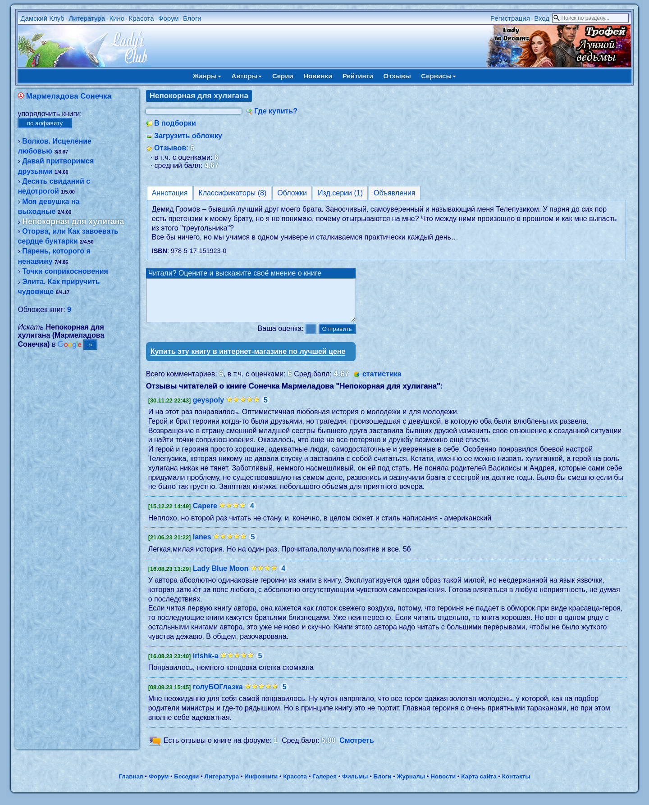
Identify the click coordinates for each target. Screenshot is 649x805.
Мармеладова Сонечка (68, 96)
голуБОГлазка (218, 695)
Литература (87, 18)
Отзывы (397, 76)
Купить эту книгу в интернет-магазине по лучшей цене (248, 359)
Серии (282, 76)
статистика (382, 382)
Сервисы (438, 76)
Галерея (324, 784)
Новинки (317, 76)
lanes (202, 545)
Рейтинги (358, 76)
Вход (541, 18)
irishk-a (206, 664)
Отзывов (170, 148)
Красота (141, 18)
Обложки (292, 193)
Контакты (516, 784)
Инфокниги (261, 784)
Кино (116, 18)
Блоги (192, 18)
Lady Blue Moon (221, 576)
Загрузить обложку (188, 136)
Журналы (411, 784)
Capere (205, 514)
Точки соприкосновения (65, 271)
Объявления (395, 193)
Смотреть (356, 748)
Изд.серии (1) (340, 193)
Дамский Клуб (42, 18)
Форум (168, 18)
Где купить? (275, 111)
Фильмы (355, 784)
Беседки (186, 784)
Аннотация (170, 193)
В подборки (175, 123)
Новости (443, 784)
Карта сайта (478, 784)
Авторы (246, 76)
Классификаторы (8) (232, 193)
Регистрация (510, 18)
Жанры (207, 76)
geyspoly (208, 408)
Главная (131, 784)
